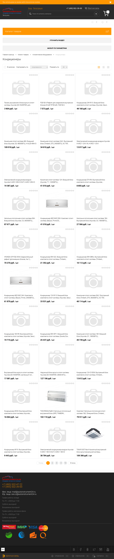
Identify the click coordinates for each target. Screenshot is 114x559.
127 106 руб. (48, 378)
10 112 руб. (84, 263)
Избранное (80, 556)
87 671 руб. (11, 224)
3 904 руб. (10, 109)
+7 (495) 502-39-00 (74, 8)
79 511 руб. (84, 417)
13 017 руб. (84, 147)
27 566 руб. (84, 224)
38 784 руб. (47, 455)
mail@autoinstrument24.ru (24, 492)
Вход (30, 8)
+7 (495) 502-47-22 (12, 484)
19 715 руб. (11, 340)
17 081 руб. (11, 378)
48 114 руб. (84, 301)
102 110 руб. (48, 417)
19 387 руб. (11, 186)
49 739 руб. (84, 340)
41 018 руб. (47, 224)
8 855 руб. (83, 186)
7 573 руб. (46, 109)
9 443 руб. (10, 455)
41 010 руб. (47, 186)
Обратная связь (93, 8)
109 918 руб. (11, 147)
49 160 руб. (84, 109)
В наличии (11, 67)
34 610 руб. (47, 147)
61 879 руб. (11, 301)
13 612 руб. (84, 378)
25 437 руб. (47, 340)
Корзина (100, 556)
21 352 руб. (47, 263)
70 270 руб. (11, 263)
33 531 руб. (47, 301)
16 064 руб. (11, 417)
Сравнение (60, 556)
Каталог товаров (57, 31)
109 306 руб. (84, 455)
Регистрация (38, 8)
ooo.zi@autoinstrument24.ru (23, 494)
